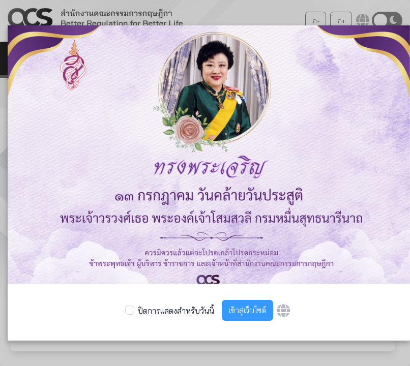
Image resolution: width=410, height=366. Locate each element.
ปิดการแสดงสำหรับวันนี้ (176, 311)
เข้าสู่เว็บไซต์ (247, 310)
